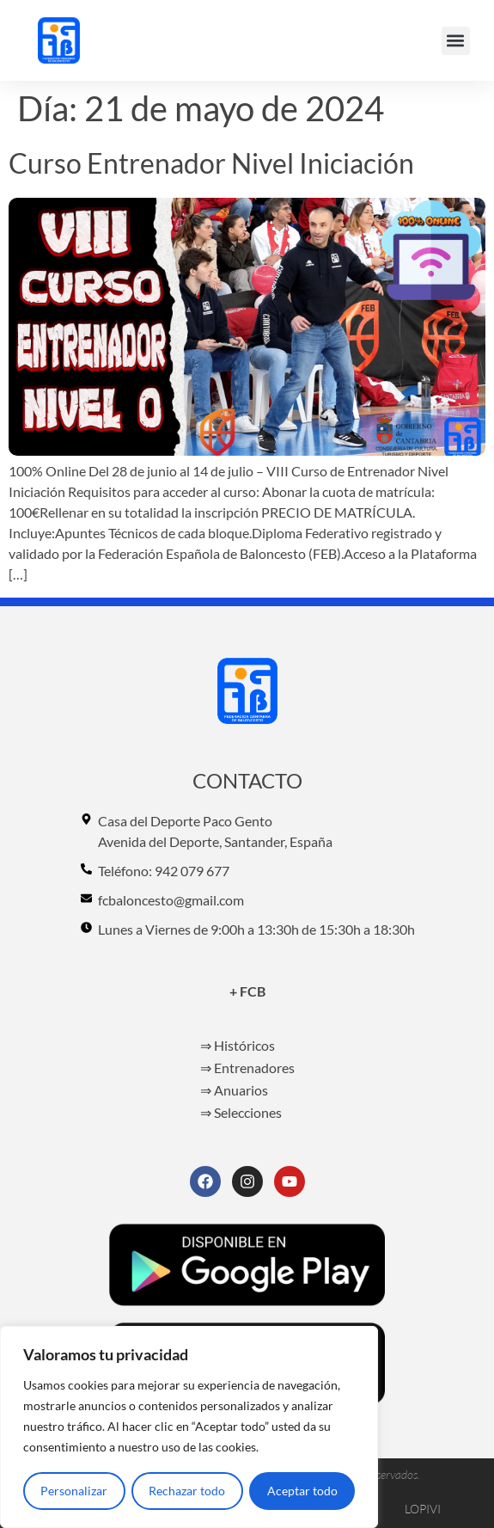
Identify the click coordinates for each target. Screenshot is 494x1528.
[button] (456, 41)
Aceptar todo (302, 1490)
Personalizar (73, 1490)
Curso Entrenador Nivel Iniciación (211, 163)
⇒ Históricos (237, 1045)
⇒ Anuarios (234, 1090)
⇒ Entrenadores (247, 1067)
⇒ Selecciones (241, 1112)
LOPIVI (423, 1508)
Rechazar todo (187, 1490)
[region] (189, 1427)
